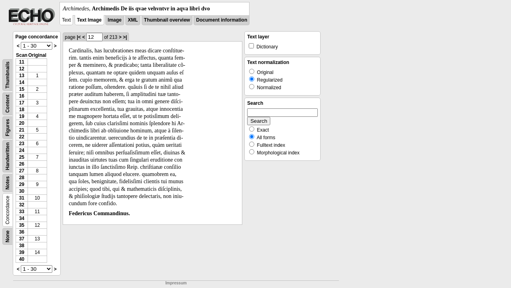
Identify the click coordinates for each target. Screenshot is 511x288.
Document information (221, 20)
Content (7, 104)
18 (21, 109)
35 (21, 225)
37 (21, 239)
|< (79, 37)
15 (21, 89)
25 (21, 157)
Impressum (175, 283)
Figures (7, 127)
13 (21, 75)
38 (21, 245)
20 (21, 123)
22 (21, 137)
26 (21, 164)
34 (21, 218)
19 (21, 116)
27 (21, 171)
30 (21, 191)
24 (21, 150)
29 (21, 184)
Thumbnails (7, 75)
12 (21, 69)
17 (21, 103)
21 (21, 130)
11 (21, 62)
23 (21, 143)
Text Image (89, 20)
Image (115, 20)
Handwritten (7, 156)
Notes (7, 183)
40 (21, 259)
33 (21, 211)
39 (21, 252)
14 (21, 82)
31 (21, 198)
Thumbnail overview (167, 20)
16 (21, 96)
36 (21, 232)
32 (21, 205)
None (7, 236)
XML (133, 20)
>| (125, 37)
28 (21, 177)
